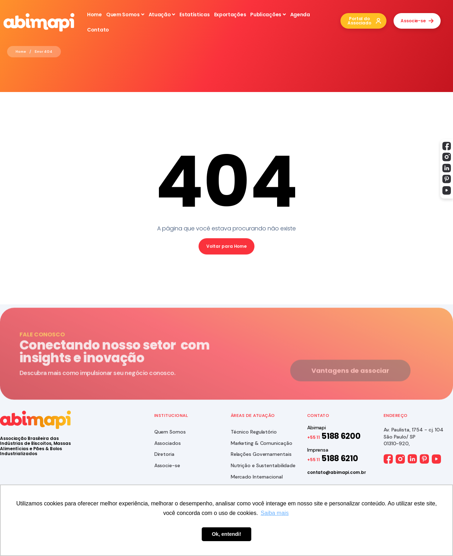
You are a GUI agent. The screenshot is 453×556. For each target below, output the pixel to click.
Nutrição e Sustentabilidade (263, 465)
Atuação (162, 14)
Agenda (300, 14)
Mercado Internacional (257, 477)
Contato (98, 29)
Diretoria (164, 454)
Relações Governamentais (261, 454)
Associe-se (167, 465)
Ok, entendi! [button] (226, 534)
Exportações (230, 14)
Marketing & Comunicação (261, 443)
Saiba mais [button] (275, 513)
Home (94, 14)
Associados (167, 443)
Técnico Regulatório (254, 432)
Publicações (268, 14)
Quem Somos (125, 14)
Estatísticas (194, 14)
